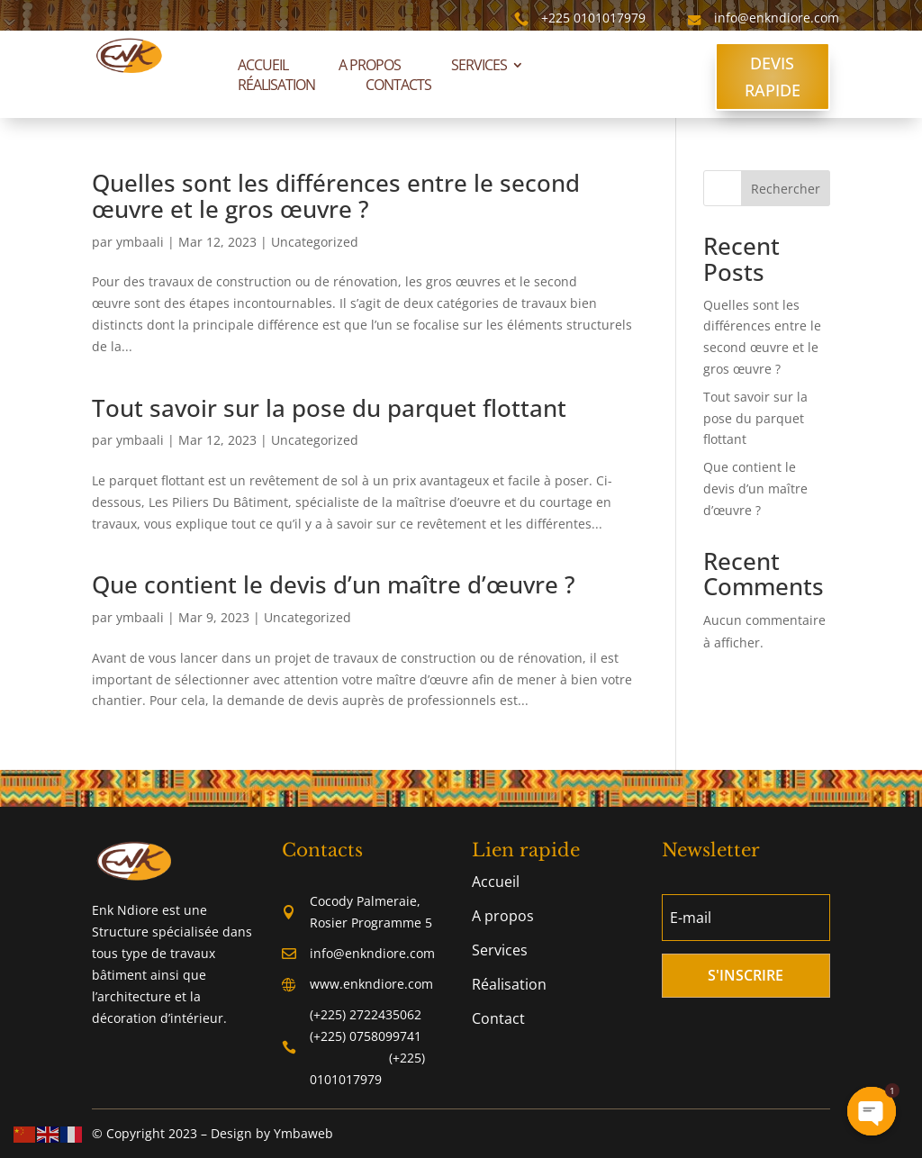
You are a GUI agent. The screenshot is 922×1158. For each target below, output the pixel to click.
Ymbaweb (303, 1133)
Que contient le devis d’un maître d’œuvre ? (333, 584)
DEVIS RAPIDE (772, 77)
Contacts (398, 85)
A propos (370, 65)
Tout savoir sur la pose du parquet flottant (329, 408)
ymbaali (140, 241)
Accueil (263, 65)
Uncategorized (314, 241)
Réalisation (276, 85)
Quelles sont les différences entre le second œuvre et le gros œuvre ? (336, 196)
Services (479, 65)
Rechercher (785, 188)
